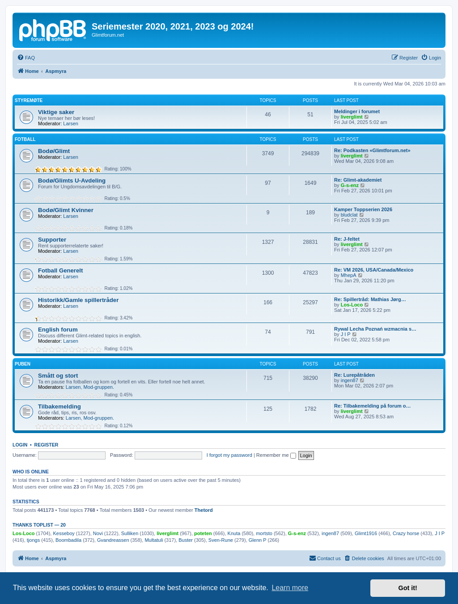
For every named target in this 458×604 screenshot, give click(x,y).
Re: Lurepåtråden (354, 375)
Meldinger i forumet (357, 111)
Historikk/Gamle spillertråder (78, 300)
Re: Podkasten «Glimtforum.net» (372, 150)
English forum (58, 329)
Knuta (234, 533)
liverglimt (352, 116)
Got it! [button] (408, 587)
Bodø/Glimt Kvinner (65, 210)
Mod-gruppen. (99, 387)
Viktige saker (56, 112)
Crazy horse (406, 533)
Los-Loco (352, 304)
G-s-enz (350, 185)
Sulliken (130, 533)
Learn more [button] (289, 587)
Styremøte (28, 100)
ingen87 (349, 380)
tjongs (33, 540)
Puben (22, 364)
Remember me (276, 455)
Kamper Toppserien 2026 (363, 209)
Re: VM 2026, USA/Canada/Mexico (373, 269)
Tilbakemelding (59, 406)
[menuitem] (26, 57)
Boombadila (68, 540)
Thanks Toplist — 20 (39, 524)
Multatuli (153, 540)
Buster (185, 540)
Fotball (25, 139)
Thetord (204, 510)
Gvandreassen (113, 540)
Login (20, 444)
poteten (203, 533)
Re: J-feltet (347, 239)
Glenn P (258, 540)
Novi (98, 533)
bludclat (349, 214)
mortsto (264, 533)
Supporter (52, 239)
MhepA (348, 275)
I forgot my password (229, 455)
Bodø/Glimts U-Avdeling (72, 180)
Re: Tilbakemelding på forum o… (372, 405)
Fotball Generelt (60, 270)
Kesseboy (63, 533)
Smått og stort (58, 375)
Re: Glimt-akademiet (358, 180)
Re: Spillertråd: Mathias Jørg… (370, 299)
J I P (346, 334)
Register (46, 444)
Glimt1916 (366, 533)
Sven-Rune (220, 540)
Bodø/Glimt (54, 151)
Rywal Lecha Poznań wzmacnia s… (375, 329)
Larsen (70, 123)
